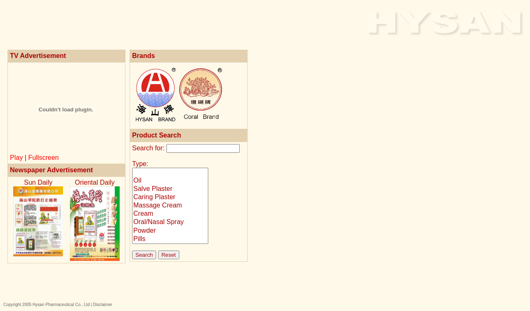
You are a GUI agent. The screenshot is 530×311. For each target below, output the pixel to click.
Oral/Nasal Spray (170, 222)
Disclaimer (103, 304)
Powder (170, 231)
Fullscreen (43, 157)
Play (16, 157)
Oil (170, 181)
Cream (170, 214)
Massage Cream (170, 206)
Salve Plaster (170, 189)
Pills (170, 239)
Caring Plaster (170, 197)
